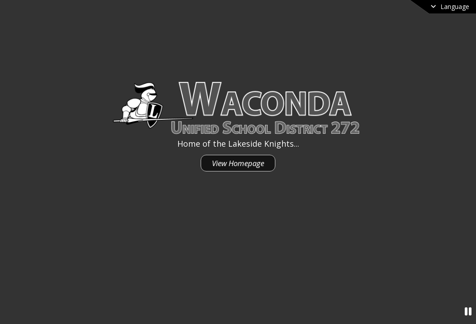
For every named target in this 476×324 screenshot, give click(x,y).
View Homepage (238, 163)
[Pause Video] (468, 311)
